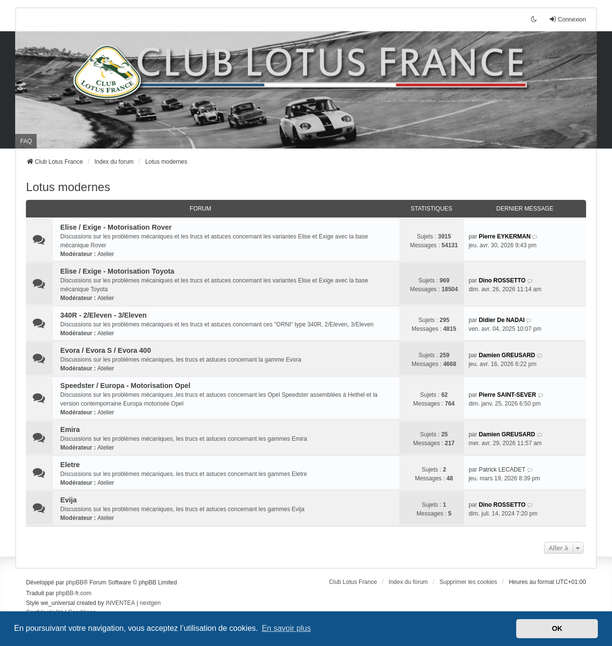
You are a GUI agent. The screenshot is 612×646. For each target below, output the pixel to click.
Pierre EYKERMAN (504, 236)
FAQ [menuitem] (26, 141)
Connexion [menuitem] (567, 19)
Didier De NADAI (502, 320)
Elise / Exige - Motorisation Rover (116, 227)
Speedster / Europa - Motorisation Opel (125, 385)
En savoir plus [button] (286, 628)
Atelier (105, 254)
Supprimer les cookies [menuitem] (468, 582)
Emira (70, 429)
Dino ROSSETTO (502, 280)
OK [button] (557, 628)
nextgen (150, 603)
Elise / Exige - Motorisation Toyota (117, 271)
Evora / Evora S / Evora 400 (105, 350)
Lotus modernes (68, 187)
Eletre (70, 465)
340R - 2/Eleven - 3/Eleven (103, 315)
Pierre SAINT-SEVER (507, 394)
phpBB (75, 582)
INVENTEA (120, 603)
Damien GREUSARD (507, 355)
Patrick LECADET (502, 469)
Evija (68, 500)
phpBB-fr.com (73, 593)
